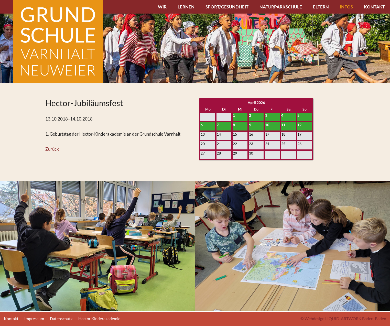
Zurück (52, 149)
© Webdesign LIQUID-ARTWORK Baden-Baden (343, 318)
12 (299, 125)
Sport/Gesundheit (226, 6)
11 (283, 125)
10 (267, 125)
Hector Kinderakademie (99, 318)
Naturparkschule (280, 6)
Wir (162, 6)
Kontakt (374, 6)
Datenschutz (61, 318)
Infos (346, 6)
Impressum (34, 318)
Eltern (321, 6)
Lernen (186, 6)
